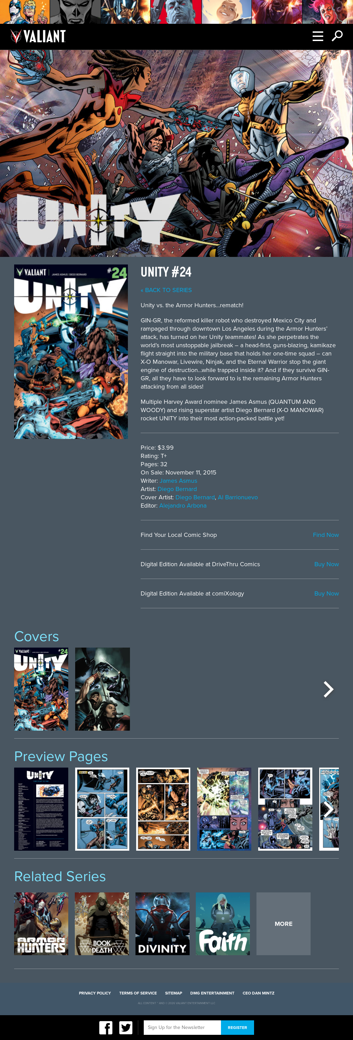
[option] (41, 689)
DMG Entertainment (212, 993)
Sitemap (173, 993)
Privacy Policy (95, 993)
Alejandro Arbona (182, 505)
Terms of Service (138, 993)
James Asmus (178, 480)
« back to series (166, 290)
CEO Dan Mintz (258, 993)
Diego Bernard (177, 489)
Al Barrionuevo (238, 497)
